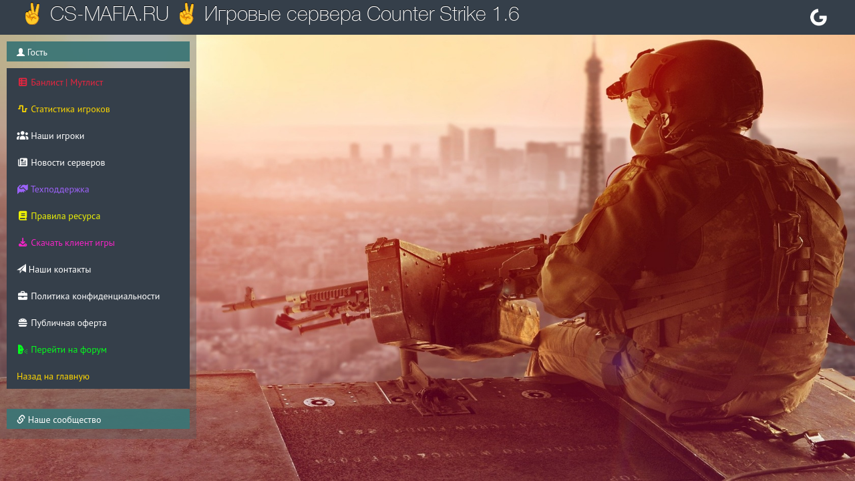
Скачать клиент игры (66, 242)
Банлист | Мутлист (60, 82)
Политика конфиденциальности (88, 296)
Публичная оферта (62, 323)
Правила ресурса (58, 216)
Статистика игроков (63, 109)
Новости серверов (61, 162)
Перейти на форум (62, 349)
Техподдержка (53, 189)
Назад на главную (53, 376)
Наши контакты (54, 269)
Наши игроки (51, 136)
